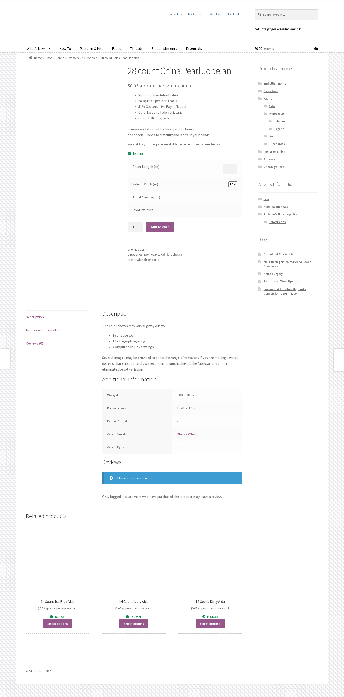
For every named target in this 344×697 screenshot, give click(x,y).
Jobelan (91, 58)
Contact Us (175, 14)
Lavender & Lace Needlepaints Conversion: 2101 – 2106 (285, 291)
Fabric (116, 48)
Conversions (277, 222)
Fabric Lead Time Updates (282, 281)
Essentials (194, 48)
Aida (272, 106)
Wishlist (215, 14)
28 (178, 421)
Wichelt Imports (148, 260)
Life (266, 199)
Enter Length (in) (145, 166)
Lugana (279, 129)
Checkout (232, 14)
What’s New (36, 48)
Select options (57, 624)
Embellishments (164, 48)
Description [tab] (35, 317)
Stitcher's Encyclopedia (280, 214)
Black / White (187, 434)
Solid (180, 447)
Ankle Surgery (273, 274)
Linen (272, 136)
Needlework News (276, 207)
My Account (196, 14)
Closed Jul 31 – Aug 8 (278, 254)
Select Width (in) (145, 184)
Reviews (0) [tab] (34, 343)
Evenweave (75, 58)
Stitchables (277, 144)
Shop (49, 58)
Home (38, 58)
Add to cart (160, 226)
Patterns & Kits (91, 48)
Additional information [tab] (44, 330)
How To (65, 48)
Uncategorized (274, 167)
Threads (136, 48)
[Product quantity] (135, 227)
